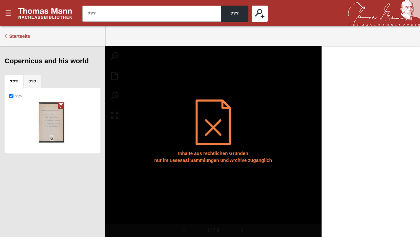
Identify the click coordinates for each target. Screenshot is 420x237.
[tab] (14, 81)
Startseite (19, 36)
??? (45, 13)
